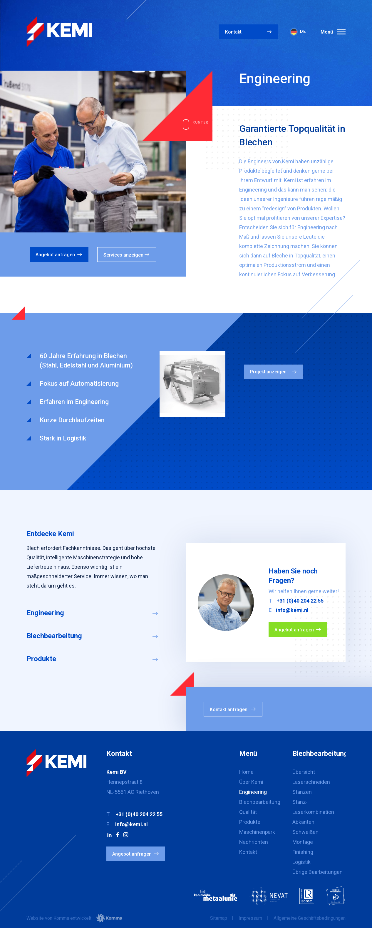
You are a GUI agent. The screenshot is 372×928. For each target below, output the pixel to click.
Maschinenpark (257, 832)
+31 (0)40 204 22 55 (300, 601)
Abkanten (303, 822)
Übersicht (303, 772)
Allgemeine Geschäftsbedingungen (310, 918)
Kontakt (233, 32)
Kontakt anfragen (228, 709)
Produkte (41, 659)
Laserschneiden (311, 782)
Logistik (301, 862)
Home (246, 772)
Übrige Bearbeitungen (317, 872)
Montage (302, 842)
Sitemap (218, 918)
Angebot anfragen (55, 254)
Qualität (248, 812)
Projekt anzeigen (268, 372)
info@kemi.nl (292, 610)
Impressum (250, 918)
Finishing (302, 852)
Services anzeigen (123, 255)
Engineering (45, 613)
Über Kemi (251, 782)
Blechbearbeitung (54, 636)
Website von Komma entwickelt (74, 918)
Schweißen (305, 832)
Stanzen (302, 792)
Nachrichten (253, 842)
